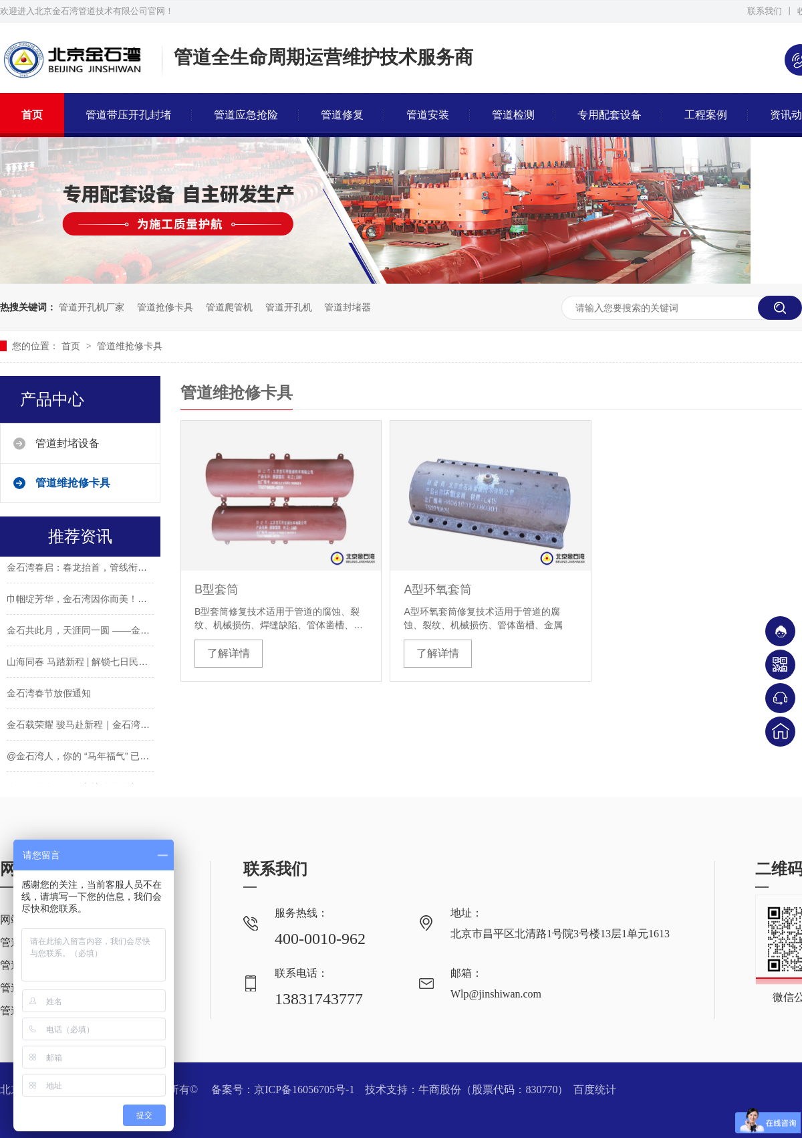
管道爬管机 (229, 307)
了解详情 (228, 653)
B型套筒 (216, 589)
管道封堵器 (347, 307)
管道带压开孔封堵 (128, 114)
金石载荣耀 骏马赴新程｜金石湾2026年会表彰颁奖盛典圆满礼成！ (145, 726)
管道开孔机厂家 (91, 307)
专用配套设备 (609, 114)
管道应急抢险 (246, 114)
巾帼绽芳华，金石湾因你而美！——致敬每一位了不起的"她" (132, 600)
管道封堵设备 (67, 443)
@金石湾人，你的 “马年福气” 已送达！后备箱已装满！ (120, 757)
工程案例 (705, 114)
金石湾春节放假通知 (49, 694)
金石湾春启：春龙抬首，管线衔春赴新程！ (95, 568)
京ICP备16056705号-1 (304, 1089)
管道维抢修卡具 (129, 346)
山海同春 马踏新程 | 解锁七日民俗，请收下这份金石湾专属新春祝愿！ (152, 663)
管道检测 (513, 114)
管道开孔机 (288, 307)
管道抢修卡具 (165, 307)
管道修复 (342, 114)
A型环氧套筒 (438, 589)
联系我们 (764, 11)
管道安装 (427, 114)
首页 (32, 114)
